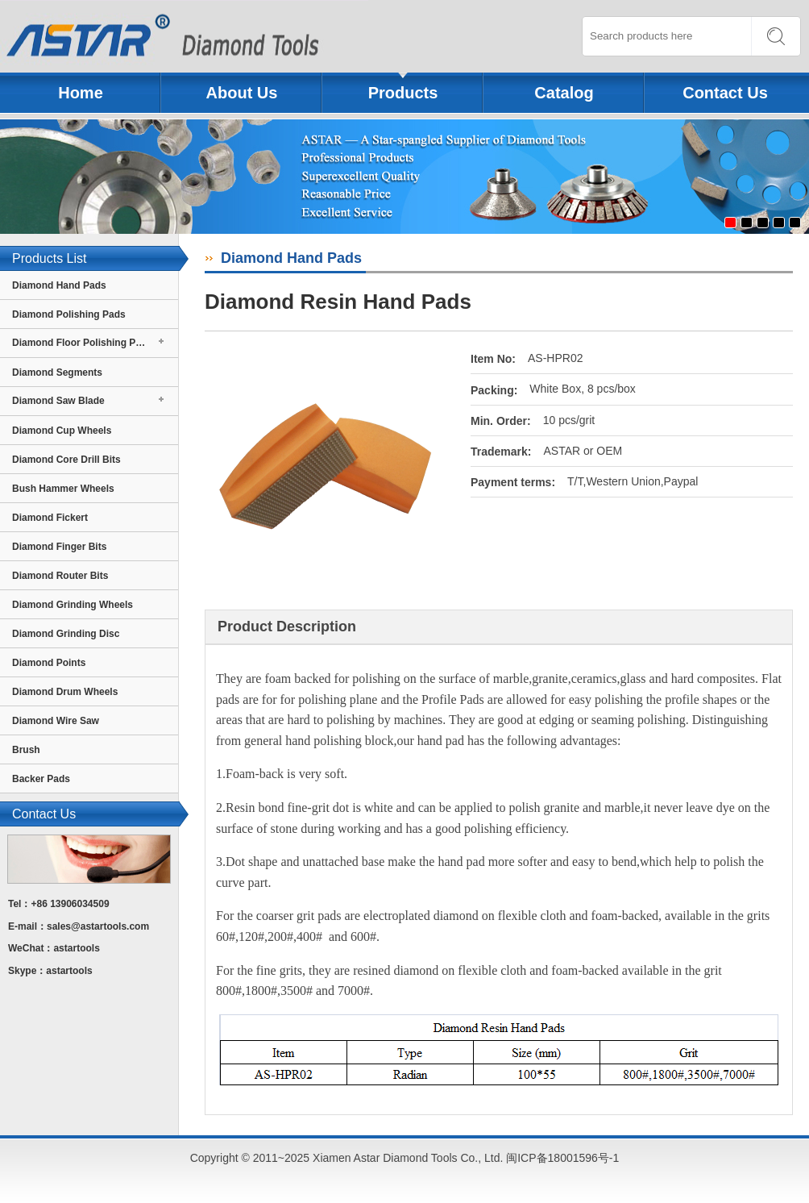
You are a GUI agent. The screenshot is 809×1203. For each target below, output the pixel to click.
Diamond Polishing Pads (69, 314)
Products (403, 93)
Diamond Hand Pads (59, 285)
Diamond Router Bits (60, 575)
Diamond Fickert (50, 517)
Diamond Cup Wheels (61, 430)
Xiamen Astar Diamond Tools (184, 36)
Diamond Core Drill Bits (66, 459)
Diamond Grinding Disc (65, 633)
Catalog (563, 93)
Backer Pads (41, 779)
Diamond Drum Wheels (65, 691)
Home (80, 93)
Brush (26, 750)
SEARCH (775, 36)
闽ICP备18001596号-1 (562, 1157)
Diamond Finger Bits (59, 546)
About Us (242, 93)
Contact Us (725, 93)
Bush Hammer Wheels (63, 488)
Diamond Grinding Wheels (72, 604)
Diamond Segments (57, 372)
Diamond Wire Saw (55, 720)
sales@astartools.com (98, 926)
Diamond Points (48, 662)
